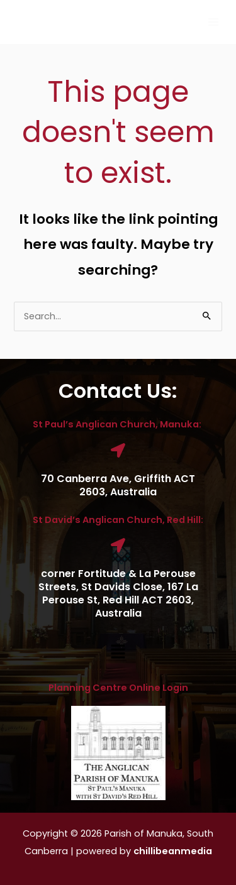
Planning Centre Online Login (118, 687)
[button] (117, 652)
